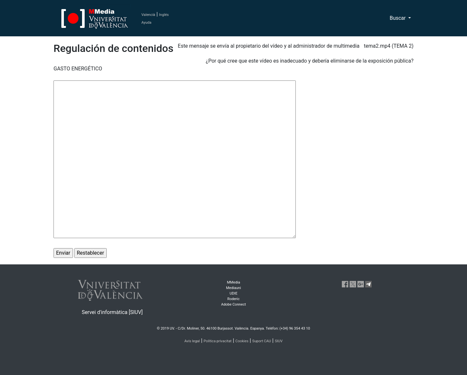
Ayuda (146, 22)
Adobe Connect (233, 304)
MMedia (233, 282)
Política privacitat (218, 341)
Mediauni (233, 288)
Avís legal (192, 341)
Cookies (241, 341)
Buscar (398, 18)
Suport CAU (261, 341)
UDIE (233, 293)
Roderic (233, 299)
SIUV (278, 341)
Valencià (148, 15)
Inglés (164, 15)
